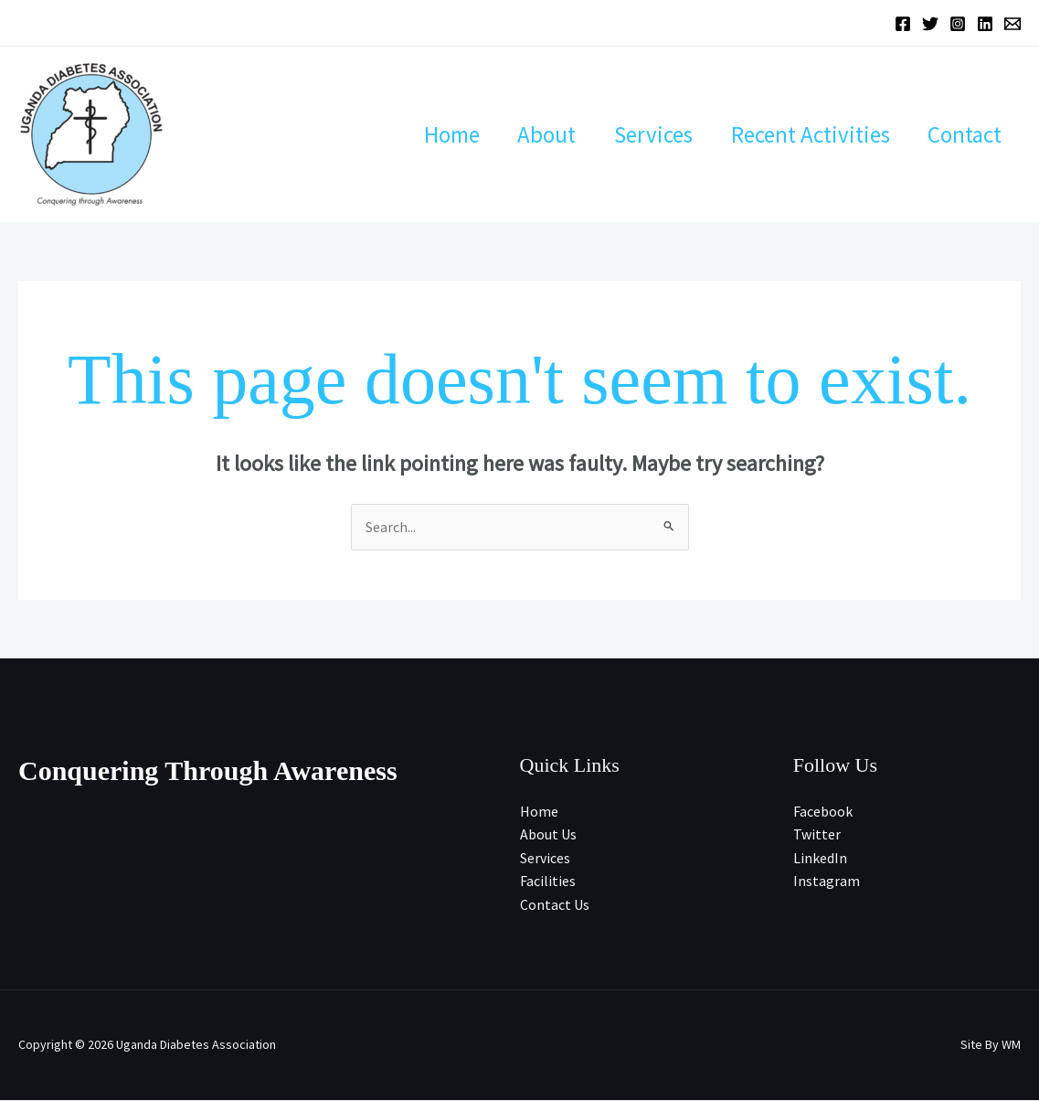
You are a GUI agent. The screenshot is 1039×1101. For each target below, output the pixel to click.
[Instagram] (957, 24)
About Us (548, 835)
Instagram (826, 881)
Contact (961, 134)
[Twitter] (930, 24)
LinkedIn (820, 858)
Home (417, 134)
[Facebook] (903, 24)
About (520, 134)
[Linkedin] (985, 24)
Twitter (817, 835)
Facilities (548, 881)
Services (634, 134)
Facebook (823, 811)
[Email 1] (1012, 24)
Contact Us (554, 905)
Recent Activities (798, 134)
